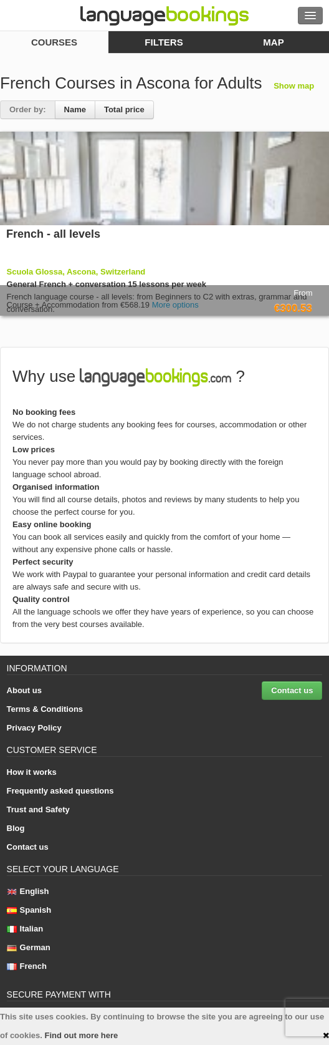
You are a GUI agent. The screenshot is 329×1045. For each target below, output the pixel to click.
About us (24, 690)
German (28, 947)
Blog (16, 828)
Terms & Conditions (45, 709)
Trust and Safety (38, 809)
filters (164, 42)
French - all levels (53, 234)
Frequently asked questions (60, 790)
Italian (25, 928)
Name (75, 109)
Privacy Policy (34, 727)
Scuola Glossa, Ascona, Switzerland (76, 271)
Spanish (29, 910)
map (273, 42)
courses (54, 42)
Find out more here (81, 1035)
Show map (294, 85)
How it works (32, 772)
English (28, 891)
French (27, 966)
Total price (124, 109)
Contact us (292, 690)
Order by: (27, 109)
